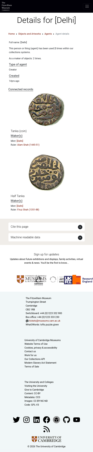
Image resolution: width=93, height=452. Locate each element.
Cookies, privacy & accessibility (41, 347)
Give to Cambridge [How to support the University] (34, 389)
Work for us (31, 355)
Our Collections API (35, 359)
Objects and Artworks (29, 33)
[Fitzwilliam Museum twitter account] (17, 419)
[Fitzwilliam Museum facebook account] (37, 419)
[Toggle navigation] (87, 6)
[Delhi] (20, 141)
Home (11, 33)
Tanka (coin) (19, 131)
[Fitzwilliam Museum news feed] (46, 429)
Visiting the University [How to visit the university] (36, 386)
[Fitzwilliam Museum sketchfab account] (57, 419)
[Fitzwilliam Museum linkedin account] (47, 419)
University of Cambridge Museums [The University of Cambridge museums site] (43, 340)
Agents (48, 33)
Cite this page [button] (19, 226)
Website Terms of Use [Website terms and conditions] (36, 344)
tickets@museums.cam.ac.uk (44, 320)
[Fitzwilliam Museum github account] (67, 419)
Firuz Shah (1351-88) (28, 209)
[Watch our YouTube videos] (76, 419)
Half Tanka (18, 196)
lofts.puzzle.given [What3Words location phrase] (49, 324)
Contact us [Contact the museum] (30, 351)
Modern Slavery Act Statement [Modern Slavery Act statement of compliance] (40, 362)
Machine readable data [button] (25, 237)
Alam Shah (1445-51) (28, 144)
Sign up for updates (46, 254)
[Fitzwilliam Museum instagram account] (27, 419)
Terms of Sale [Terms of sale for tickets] (32, 366)
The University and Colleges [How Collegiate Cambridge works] (39, 382)
